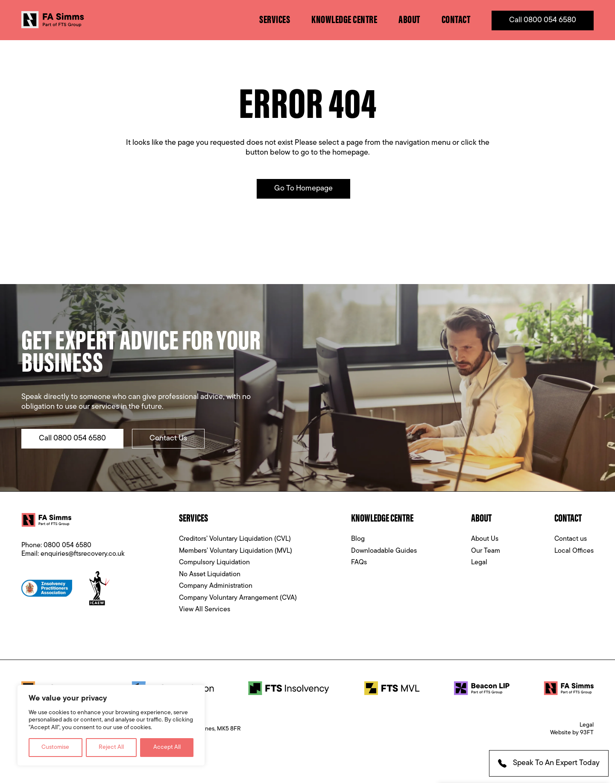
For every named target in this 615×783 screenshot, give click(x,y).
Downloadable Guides (384, 551)
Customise (55, 747)
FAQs (359, 562)
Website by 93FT (572, 733)
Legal (479, 562)
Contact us (570, 539)
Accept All (167, 747)
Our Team (485, 551)
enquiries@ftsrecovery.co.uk (83, 554)
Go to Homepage (303, 189)
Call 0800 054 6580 (542, 20)
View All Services (204, 609)
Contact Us (168, 438)
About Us (484, 539)
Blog (358, 539)
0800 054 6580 (67, 545)
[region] (111, 725)
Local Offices (574, 551)
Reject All (111, 747)
